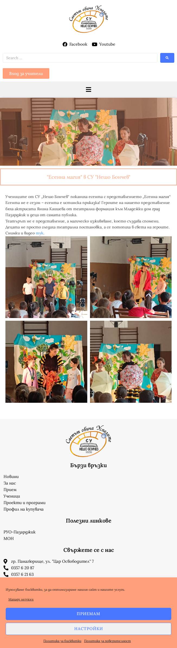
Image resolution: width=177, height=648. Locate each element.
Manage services (21, 599)
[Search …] (80, 58)
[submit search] (167, 58)
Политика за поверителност (107, 641)
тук (39, 233)
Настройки (88, 628)
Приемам (88, 613)
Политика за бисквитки (62, 641)
